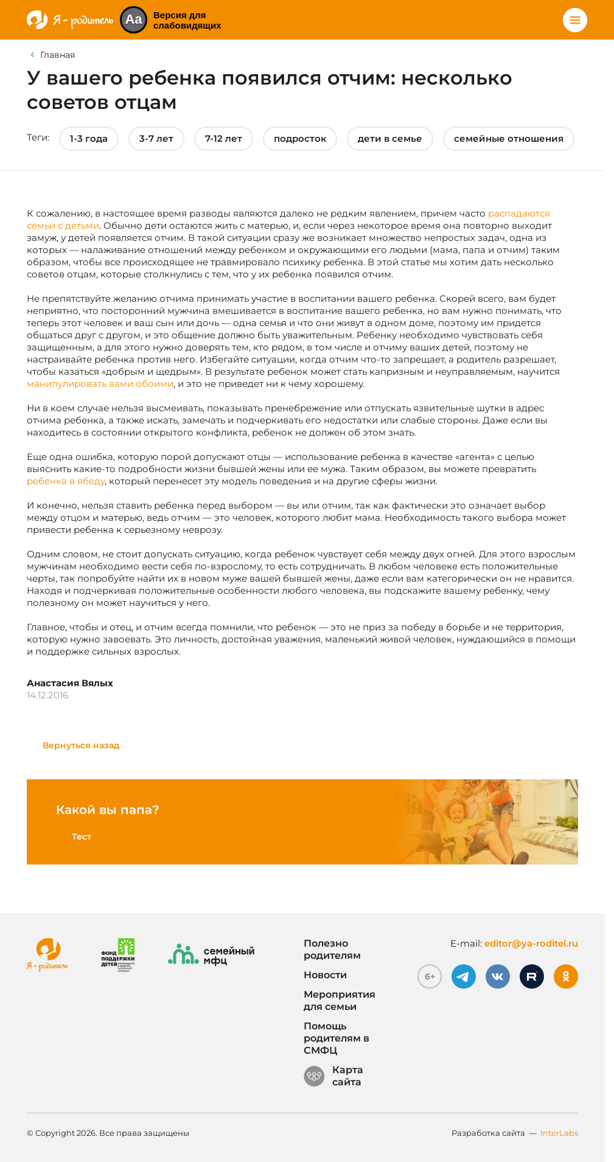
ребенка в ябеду (66, 481)
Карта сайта (333, 1076)
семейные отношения (508, 138)
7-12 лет (223, 138)
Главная (57, 54)
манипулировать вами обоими (100, 383)
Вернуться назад (81, 745)
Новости (325, 975)
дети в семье (390, 138)
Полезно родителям (332, 949)
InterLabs (559, 1133)
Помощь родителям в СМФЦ (336, 1038)
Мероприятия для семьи (339, 1000)
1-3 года (89, 138)
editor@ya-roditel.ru (531, 943)
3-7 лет (156, 138)
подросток (300, 138)
